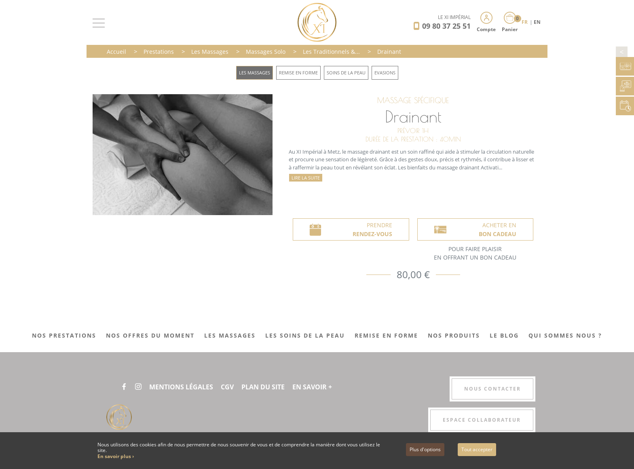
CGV (227, 386)
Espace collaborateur (482, 419)
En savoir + (312, 386)
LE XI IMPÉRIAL (454, 17)
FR (525, 22)
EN (537, 22)
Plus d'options (425, 449)
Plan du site (263, 386)
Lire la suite (306, 178)
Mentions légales (181, 386)
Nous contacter (492, 388)
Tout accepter (476, 449)
